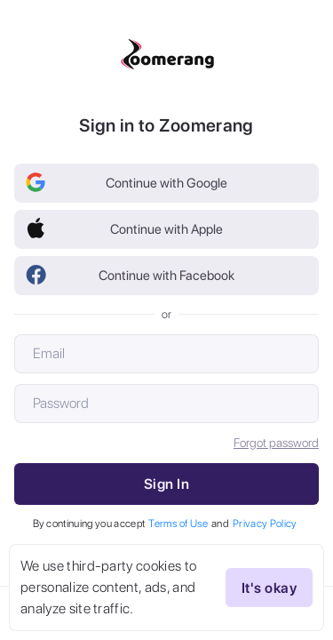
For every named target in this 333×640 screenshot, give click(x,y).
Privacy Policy (265, 523)
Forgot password (276, 443)
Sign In (166, 484)
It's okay (269, 587)
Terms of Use (178, 523)
